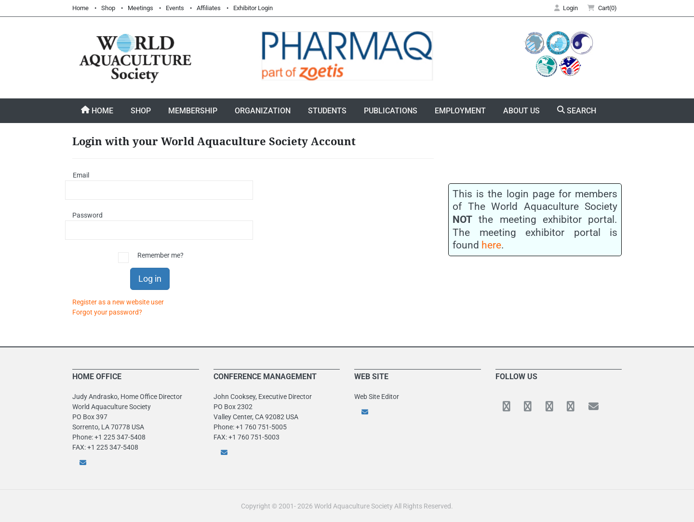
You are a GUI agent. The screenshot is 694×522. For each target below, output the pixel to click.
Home (80, 8)
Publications (390, 110)
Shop (108, 8)
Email (81, 175)
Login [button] (566, 8)
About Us (521, 110)
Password (84, 215)
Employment (460, 110)
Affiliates (209, 8)
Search (576, 110)
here (491, 245)
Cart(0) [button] (602, 8)
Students (327, 110)
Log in (149, 279)
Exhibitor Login (253, 8)
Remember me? (160, 255)
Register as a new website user (118, 302)
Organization (263, 110)
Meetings (140, 8)
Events (175, 8)
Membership (192, 110)
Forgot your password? (107, 312)
